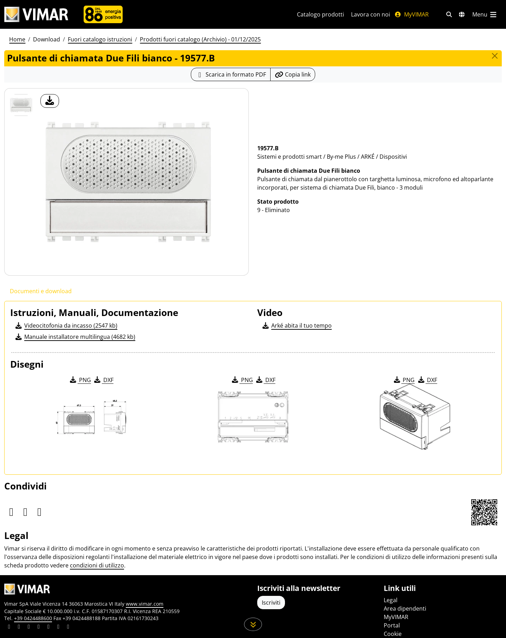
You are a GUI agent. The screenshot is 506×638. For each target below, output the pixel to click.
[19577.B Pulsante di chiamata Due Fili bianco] (21, 105)
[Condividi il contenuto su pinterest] (28, 627)
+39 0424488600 (33, 618)
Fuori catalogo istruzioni (100, 39)
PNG (80, 380)
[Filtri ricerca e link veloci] (449, 14)
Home (17, 39)
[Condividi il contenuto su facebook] (18, 627)
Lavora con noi (370, 14)
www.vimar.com (144, 603)
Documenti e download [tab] (41, 291)
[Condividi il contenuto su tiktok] (68, 627)
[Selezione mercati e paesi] (461, 14)
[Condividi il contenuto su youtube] (48, 627)
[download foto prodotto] (49, 101)
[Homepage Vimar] (36, 14)
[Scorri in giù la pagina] (253, 624)
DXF (103, 380)
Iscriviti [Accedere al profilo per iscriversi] (271, 602)
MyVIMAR (411, 14)
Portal (392, 625)
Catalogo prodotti (320, 14)
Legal (390, 600)
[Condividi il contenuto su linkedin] (9, 627)
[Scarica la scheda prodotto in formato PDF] (231, 74)
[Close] (495, 56)
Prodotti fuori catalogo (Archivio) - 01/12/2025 (200, 39)
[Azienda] (103, 14)
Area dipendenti (405, 608)
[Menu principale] (485, 14)
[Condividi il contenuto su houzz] (58, 627)
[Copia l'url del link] (292, 74)
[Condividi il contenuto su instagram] (38, 627)
